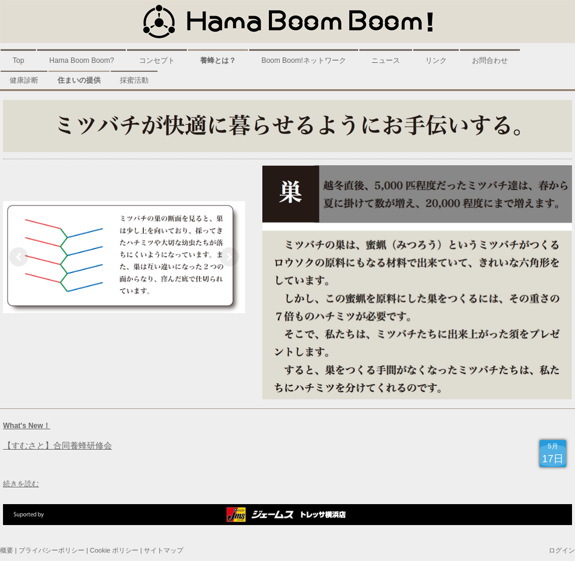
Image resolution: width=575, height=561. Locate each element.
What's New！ (26, 425)
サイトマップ (163, 550)
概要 (6, 550)
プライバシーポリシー (51, 550)
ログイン (562, 550)
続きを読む (21, 484)
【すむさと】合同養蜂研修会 (57, 445)
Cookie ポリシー (114, 550)
